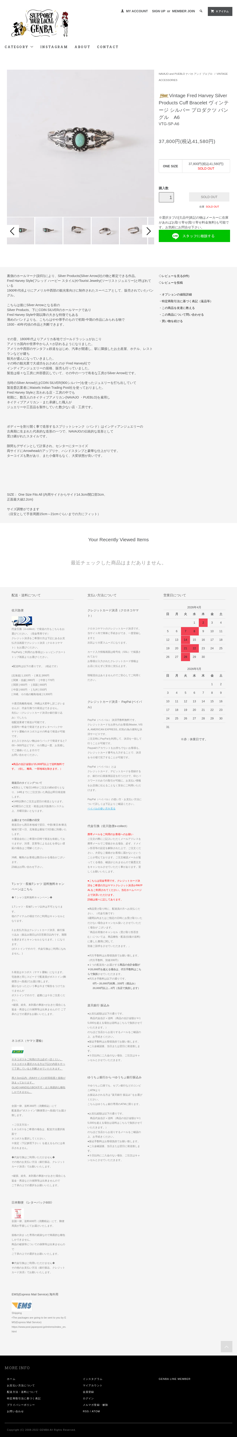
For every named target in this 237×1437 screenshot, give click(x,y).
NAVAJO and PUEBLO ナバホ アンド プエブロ (186, 73)
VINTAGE (222, 73)
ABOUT (82, 47)
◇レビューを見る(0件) (174, 276)
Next (148, 231)
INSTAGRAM (54, 47)
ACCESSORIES (168, 80)
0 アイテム (219, 11)
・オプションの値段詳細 (175, 294)
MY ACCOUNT (137, 11)
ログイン (88, 1398)
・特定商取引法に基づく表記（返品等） (186, 301)
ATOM (96, 1411)
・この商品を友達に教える (177, 308)
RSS (86, 1411)
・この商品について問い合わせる (181, 314)
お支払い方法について (21, 1385)
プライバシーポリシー (21, 1404)
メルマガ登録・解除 (95, 1404)
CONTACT (108, 47)
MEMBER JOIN (183, 11)
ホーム (11, 1379)
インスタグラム (93, 1379)
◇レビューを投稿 (171, 282)
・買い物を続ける (171, 321)
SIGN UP (158, 11)
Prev (13, 231)
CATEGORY (19, 47)
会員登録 (88, 1391)
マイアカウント (93, 1385)
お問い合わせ (15, 1411)
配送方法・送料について (22, 1391)
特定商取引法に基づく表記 (24, 1398)
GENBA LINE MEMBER (175, 1379)
